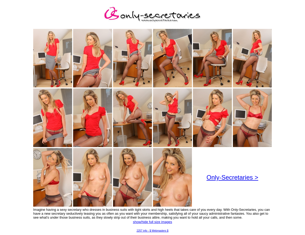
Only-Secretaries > (232, 177)
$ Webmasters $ (159, 230)
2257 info (142, 230)
